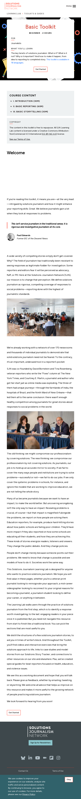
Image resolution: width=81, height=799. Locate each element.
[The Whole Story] (44, 758)
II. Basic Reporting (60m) (28, 106)
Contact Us (23, 771)
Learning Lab (14, 14)
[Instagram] (58, 758)
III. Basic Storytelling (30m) (30, 111)
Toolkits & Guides (34, 14)
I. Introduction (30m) (26, 101)
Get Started (40, 69)
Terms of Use (57, 771)
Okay (69, 779)
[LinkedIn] (30, 758)
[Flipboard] (51, 758)
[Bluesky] (23, 757)
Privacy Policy (28, 794)
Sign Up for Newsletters (40, 743)
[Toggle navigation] (71, 6)
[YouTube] (37, 758)
